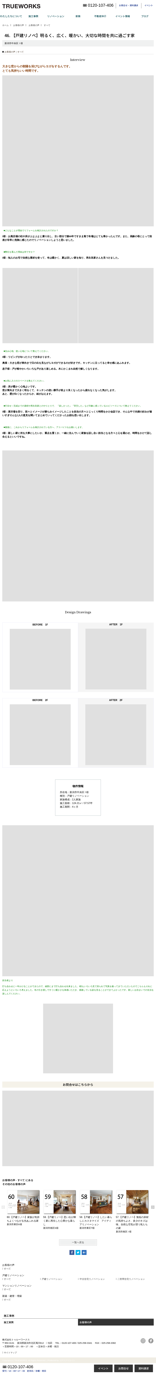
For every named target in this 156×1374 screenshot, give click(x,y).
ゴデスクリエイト (67, 1360)
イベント (148, 5)
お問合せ (123, 1368)
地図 (50, 1343)
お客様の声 (86, 1322)
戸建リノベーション (52, 1279)
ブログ (145, 16)
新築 (78, 16)
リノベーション (55, 16)
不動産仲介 (100, 16)
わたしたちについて (11, 16)
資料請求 (143, 1368)
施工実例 (9, 1322)
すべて (7, 1268)
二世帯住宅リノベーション (131, 1279)
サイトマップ (10, 1352)
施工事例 (33, 16)
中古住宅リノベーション (92, 1279)
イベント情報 (122, 16)
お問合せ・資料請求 (128, 5)
